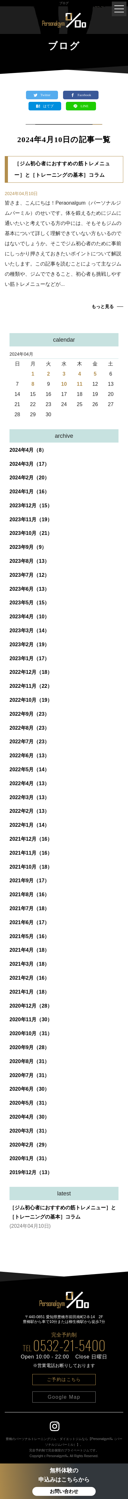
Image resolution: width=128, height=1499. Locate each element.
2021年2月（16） (29, 978)
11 (79, 384)
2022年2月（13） (29, 811)
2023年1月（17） (29, 658)
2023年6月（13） (29, 589)
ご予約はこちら (64, 1379)
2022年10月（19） (31, 700)
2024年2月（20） (29, 477)
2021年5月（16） (29, 936)
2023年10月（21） (31, 533)
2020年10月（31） (31, 1033)
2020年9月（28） (29, 1047)
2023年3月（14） (29, 630)
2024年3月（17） (29, 464)
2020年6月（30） (29, 1089)
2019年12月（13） (31, 1172)
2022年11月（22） (31, 686)
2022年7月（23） (29, 741)
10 (64, 384)
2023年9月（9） (28, 547)
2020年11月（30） (31, 1019)
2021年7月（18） (29, 908)
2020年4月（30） (29, 1117)
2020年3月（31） (29, 1131)
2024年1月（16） (29, 491)
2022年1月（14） (29, 825)
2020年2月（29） (29, 1144)
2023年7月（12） (29, 575)
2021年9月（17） (29, 880)
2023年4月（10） (29, 616)
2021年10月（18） (31, 867)
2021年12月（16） (31, 839)
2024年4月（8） (28, 450)
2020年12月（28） (31, 1006)
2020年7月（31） (29, 1075)
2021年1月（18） (29, 992)
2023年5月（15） (29, 602)
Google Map (64, 1397)
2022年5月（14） (29, 769)
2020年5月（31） (29, 1103)
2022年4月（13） (29, 783)
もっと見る (103, 306)
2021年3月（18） (29, 964)
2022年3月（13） (29, 797)
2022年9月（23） (29, 714)
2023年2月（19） (29, 644)
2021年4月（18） (29, 950)
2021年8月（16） (29, 894)
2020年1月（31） (29, 1158)
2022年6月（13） (29, 755)
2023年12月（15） (31, 505)
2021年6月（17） (29, 922)
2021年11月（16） (31, 853)
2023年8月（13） (29, 561)
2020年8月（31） (29, 1061)
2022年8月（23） (29, 728)
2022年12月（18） (31, 672)
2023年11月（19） (31, 519)
